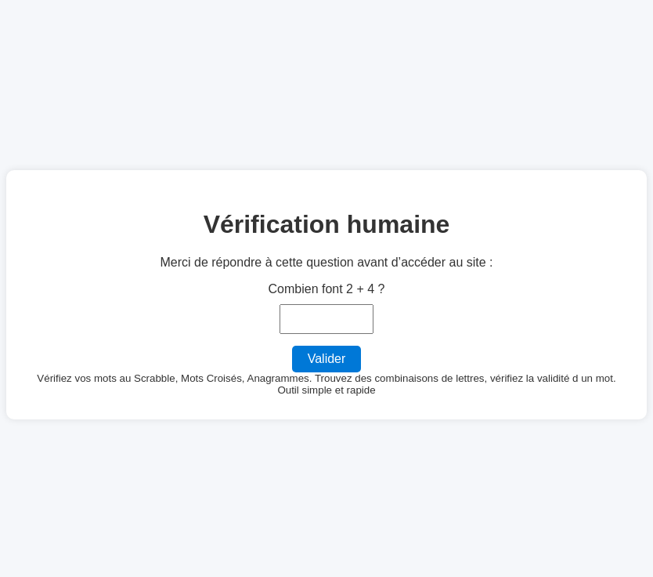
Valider (327, 358)
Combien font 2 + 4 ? (327, 289)
